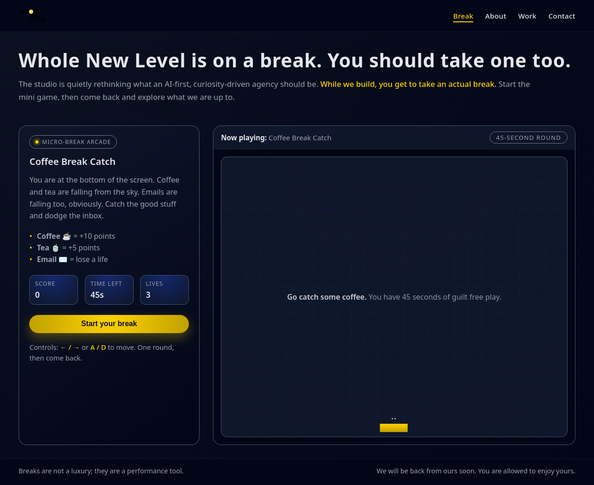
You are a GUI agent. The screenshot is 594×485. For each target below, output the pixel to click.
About (496, 15)
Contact (562, 15)
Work (527, 15)
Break (463, 15)
